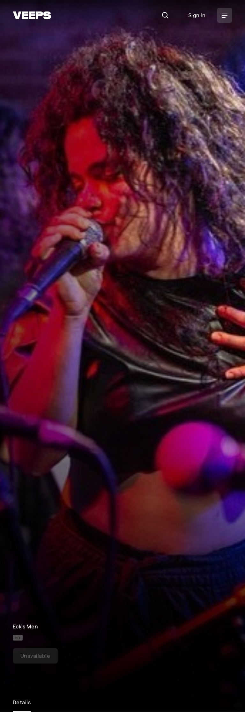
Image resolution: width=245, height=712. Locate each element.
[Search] (165, 15)
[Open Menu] (224, 15)
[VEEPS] (32, 15)
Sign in (196, 15)
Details (22, 702)
